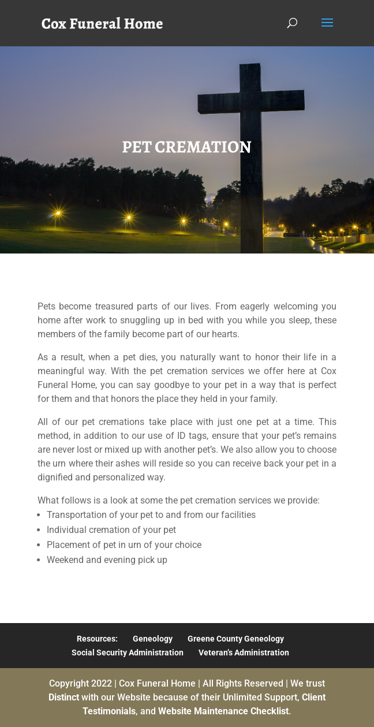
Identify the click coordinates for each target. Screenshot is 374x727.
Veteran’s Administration (244, 652)
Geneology (153, 638)
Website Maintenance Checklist (223, 711)
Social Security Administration (128, 652)
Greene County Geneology (236, 638)
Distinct (63, 697)
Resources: (97, 638)
